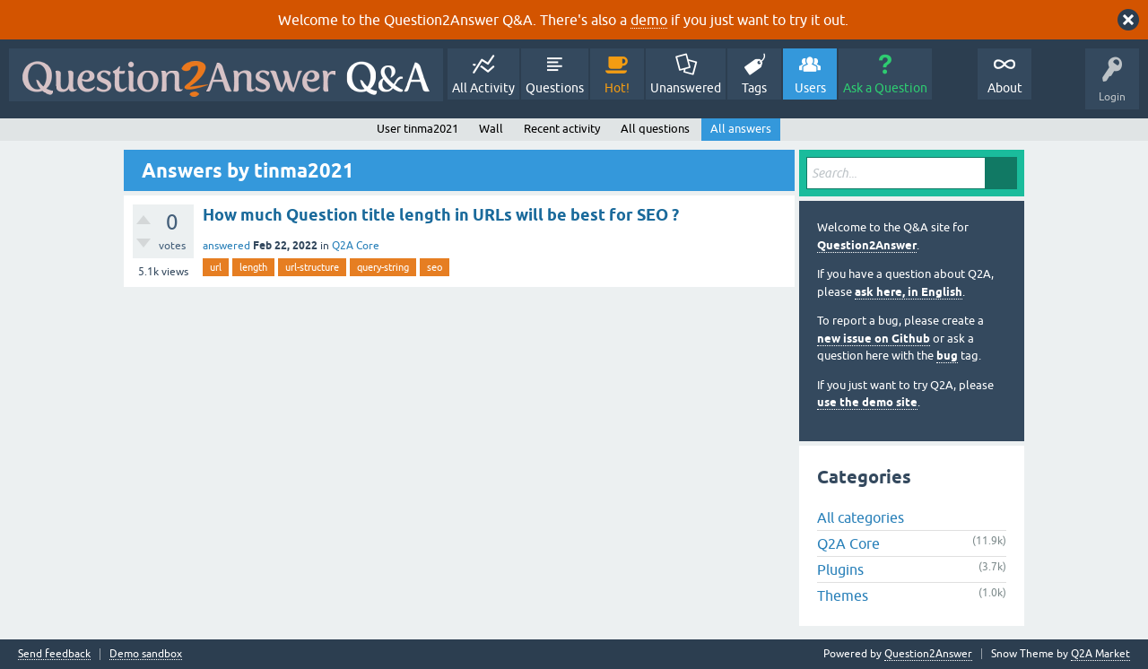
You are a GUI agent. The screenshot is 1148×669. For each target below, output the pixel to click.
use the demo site (867, 402)
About (1004, 88)
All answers (740, 128)
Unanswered (685, 88)
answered (226, 245)
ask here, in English (908, 292)
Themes (842, 595)
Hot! (617, 88)
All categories (860, 517)
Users (810, 88)
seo (434, 267)
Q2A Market (1100, 653)
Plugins (840, 569)
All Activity (483, 88)
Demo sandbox (145, 654)
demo (649, 20)
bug (947, 355)
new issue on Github (873, 338)
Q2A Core (355, 245)
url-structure (312, 267)
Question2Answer (867, 245)
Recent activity (562, 128)
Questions (555, 88)
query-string (383, 267)
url (216, 267)
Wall (491, 128)
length (253, 267)
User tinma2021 (417, 128)
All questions (655, 128)
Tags (754, 88)
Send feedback (54, 654)
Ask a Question (885, 88)
